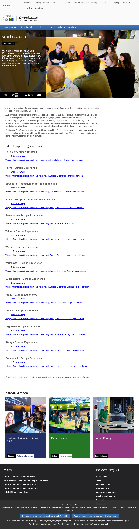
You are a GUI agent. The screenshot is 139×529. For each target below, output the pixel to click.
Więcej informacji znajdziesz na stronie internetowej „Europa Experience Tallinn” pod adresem (44, 239)
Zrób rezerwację (18, 156)
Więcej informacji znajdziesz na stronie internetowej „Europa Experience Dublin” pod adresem (44, 319)
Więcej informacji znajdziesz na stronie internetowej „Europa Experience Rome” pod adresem (44, 207)
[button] (35, 8)
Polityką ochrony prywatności (40, 526)
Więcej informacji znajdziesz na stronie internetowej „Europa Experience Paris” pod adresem (44, 176)
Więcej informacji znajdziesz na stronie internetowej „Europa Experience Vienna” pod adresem (45, 255)
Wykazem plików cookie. (100, 526)
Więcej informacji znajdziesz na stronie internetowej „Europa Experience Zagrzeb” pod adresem (45, 334)
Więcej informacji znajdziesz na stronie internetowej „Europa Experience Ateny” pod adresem (44, 350)
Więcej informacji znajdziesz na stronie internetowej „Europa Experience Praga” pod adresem (44, 303)
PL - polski (7, 5)
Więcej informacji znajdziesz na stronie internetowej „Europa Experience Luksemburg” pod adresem (47, 287)
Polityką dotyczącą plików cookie (70, 526)
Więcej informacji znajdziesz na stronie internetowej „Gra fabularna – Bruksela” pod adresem (44, 160)
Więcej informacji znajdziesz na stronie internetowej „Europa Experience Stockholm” (40, 223)
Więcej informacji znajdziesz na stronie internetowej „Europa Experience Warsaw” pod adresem (45, 271)
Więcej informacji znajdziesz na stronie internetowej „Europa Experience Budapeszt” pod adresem (46, 366)
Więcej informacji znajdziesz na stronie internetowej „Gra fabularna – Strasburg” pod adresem (44, 192)
